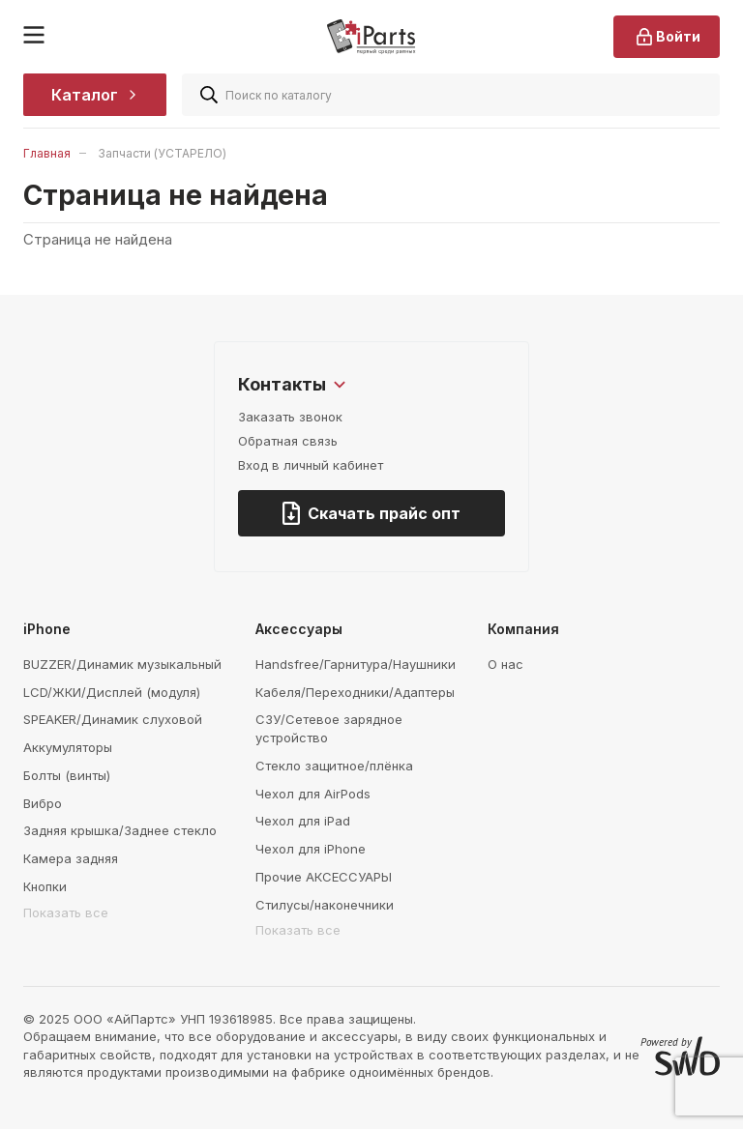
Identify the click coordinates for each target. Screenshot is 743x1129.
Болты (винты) (66, 775)
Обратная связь (288, 441)
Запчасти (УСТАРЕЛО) (162, 153)
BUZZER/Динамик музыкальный (122, 664)
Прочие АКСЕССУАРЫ (323, 876)
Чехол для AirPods (313, 793)
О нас (505, 664)
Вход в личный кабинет (310, 465)
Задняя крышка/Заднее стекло (120, 830)
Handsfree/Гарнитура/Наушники (355, 664)
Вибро (42, 803)
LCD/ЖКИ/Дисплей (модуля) (111, 692)
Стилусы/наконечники (324, 904)
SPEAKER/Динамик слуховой (112, 719)
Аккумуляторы (67, 747)
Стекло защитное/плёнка (334, 765)
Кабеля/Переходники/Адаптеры (355, 692)
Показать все (65, 912)
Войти (666, 36)
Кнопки (45, 886)
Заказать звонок (290, 416)
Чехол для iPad (302, 820)
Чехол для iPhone (310, 848)
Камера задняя (70, 858)
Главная (47, 153)
